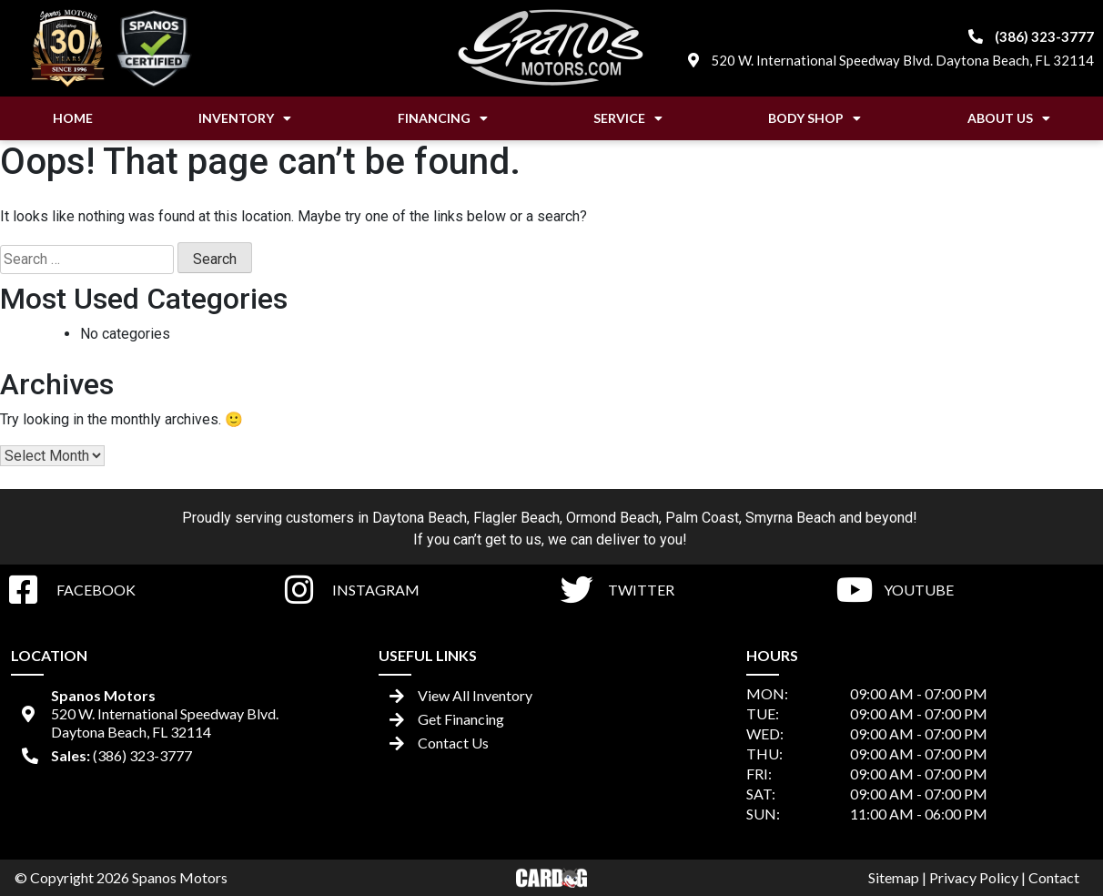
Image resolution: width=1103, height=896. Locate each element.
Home (73, 118)
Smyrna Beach (790, 517)
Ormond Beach (612, 517)
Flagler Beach (516, 517)
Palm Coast (702, 517)
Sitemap (893, 877)
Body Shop (814, 118)
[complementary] (1048, 841)
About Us (1008, 118)
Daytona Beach (419, 517)
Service (628, 118)
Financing (443, 118)
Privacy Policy (973, 877)
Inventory (244, 118)
